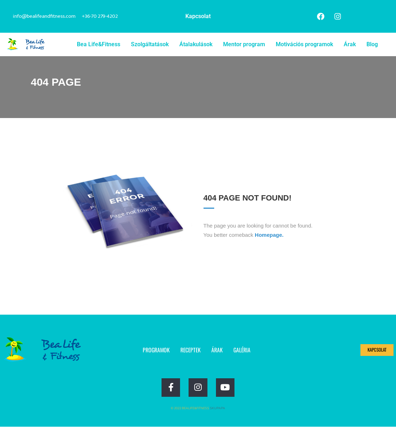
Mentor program (244, 44)
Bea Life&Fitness (98, 44)
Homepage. (269, 235)
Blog (372, 44)
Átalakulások (195, 44)
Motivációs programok (304, 44)
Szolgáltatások (150, 44)
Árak (350, 44)
